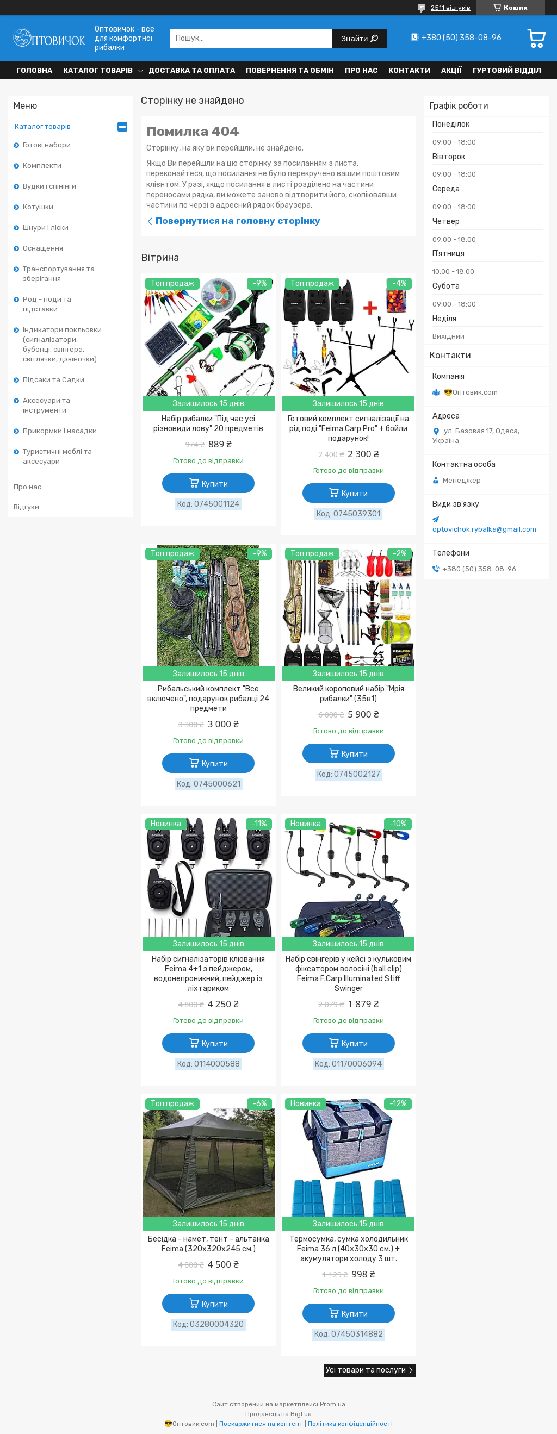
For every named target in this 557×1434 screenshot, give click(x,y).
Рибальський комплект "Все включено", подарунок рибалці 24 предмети (208, 698)
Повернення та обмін (290, 70)
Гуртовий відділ (507, 70)
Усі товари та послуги (366, 1370)
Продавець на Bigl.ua (278, 1414)
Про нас (361, 70)
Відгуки (26, 507)
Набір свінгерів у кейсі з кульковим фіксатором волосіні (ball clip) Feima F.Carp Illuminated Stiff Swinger (348, 974)
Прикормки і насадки (60, 431)
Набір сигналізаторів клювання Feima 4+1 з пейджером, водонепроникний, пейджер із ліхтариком (208, 974)
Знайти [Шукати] (355, 38)
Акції (451, 70)
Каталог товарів (98, 70)
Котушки (38, 207)
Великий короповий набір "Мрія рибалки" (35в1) (348, 693)
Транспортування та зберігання (59, 274)
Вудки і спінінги (49, 186)
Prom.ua (332, 1404)
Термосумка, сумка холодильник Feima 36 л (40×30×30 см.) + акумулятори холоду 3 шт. (348, 1249)
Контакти (409, 70)
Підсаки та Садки (53, 380)
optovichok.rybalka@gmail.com (484, 529)
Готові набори (47, 145)
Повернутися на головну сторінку (238, 220)
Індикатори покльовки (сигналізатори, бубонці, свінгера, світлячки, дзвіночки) (62, 344)
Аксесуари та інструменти (46, 405)
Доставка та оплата (191, 70)
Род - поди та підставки (47, 304)
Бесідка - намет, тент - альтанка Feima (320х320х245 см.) (208, 1244)
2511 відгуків (451, 7)
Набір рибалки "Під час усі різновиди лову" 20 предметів (208, 423)
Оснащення (43, 248)
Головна (34, 70)
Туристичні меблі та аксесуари (57, 456)
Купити (215, 484)
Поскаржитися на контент (261, 1423)
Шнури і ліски (46, 227)
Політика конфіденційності (350, 1423)
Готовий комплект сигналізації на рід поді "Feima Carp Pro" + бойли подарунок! (348, 428)
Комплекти (42, 165)
